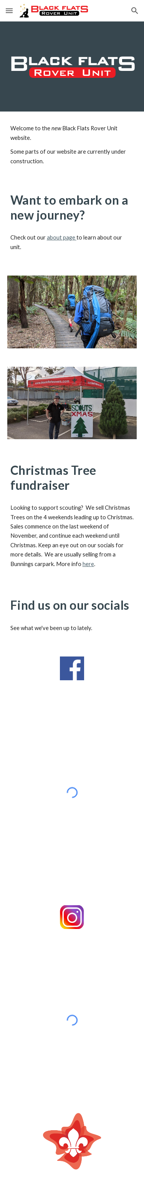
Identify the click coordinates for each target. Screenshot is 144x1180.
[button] (9, 10)
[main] (72, 145)
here (88, 564)
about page (61, 237)
